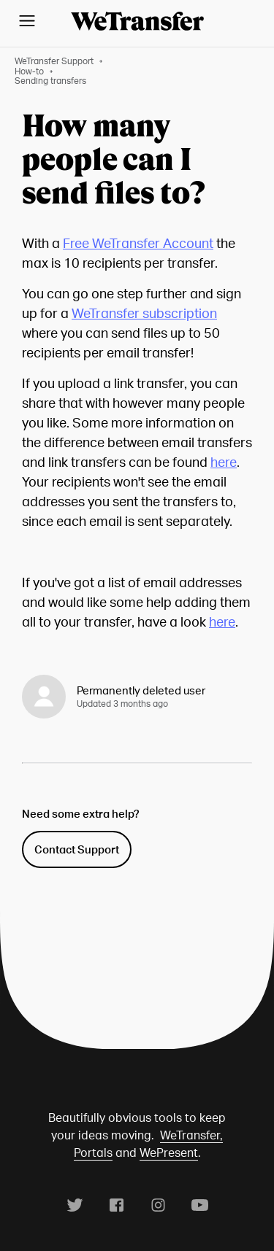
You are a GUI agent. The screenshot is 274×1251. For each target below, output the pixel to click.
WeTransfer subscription (144, 312)
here (223, 461)
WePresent (169, 1152)
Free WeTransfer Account (138, 242)
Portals (93, 1152)
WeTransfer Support (54, 60)
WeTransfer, (191, 1135)
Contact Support (76, 849)
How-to (29, 71)
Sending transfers (50, 80)
